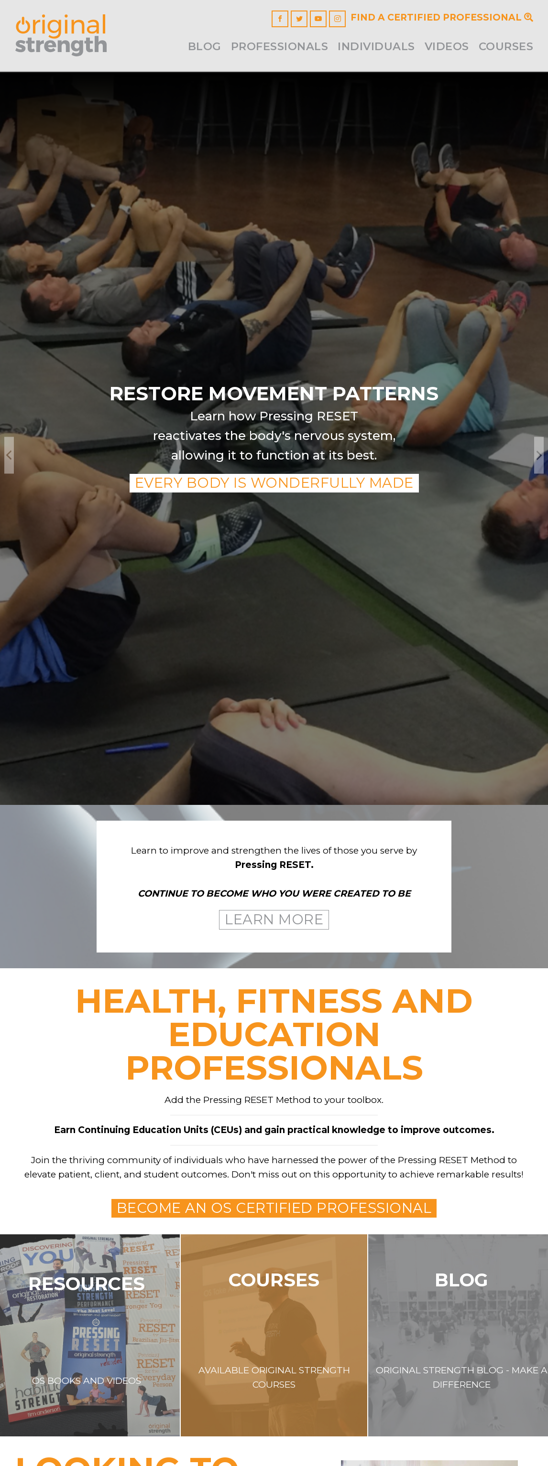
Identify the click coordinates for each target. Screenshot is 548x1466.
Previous (9, 455)
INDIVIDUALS (376, 46)
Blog (204, 46)
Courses (506, 46)
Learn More (274, 919)
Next (539, 455)
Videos (447, 46)
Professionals (280, 46)
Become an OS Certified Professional (274, 1207)
